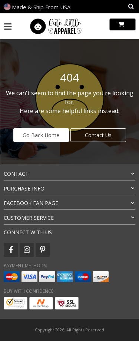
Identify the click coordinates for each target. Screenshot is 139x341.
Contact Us (98, 135)
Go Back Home (41, 135)
